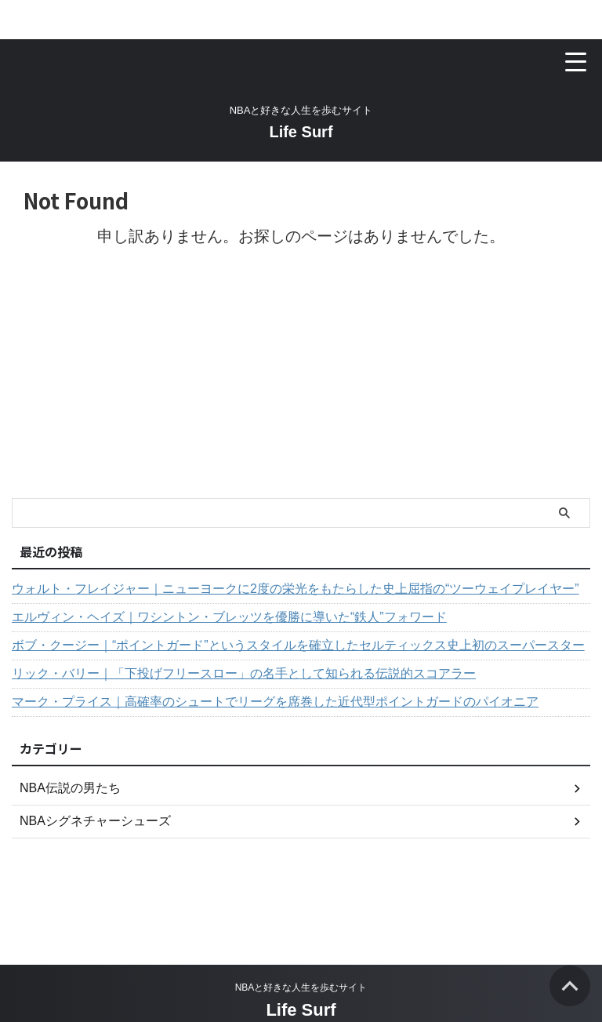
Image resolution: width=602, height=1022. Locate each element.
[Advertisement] (293, 380)
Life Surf (300, 131)
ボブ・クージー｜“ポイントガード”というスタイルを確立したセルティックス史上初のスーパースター (298, 645)
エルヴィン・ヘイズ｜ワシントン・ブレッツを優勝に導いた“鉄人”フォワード (229, 617)
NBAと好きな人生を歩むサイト (301, 987)
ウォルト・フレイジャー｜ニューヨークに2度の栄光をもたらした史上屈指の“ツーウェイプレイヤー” (295, 588)
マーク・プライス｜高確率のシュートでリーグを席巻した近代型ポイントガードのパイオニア (275, 701)
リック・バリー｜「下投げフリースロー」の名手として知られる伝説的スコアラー (244, 673)
